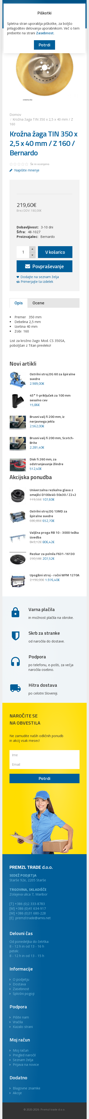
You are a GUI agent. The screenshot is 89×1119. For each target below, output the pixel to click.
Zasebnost (45, 33)
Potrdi (44, 45)
